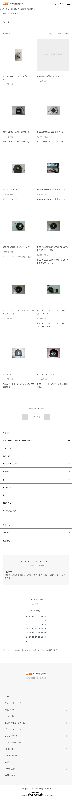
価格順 (58, 34)
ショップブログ (11, 736)
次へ (47, 417)
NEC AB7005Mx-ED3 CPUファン (50, 132)
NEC (18, 13)
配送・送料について (13, 703)
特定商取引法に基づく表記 (15, 723)
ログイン (8, 762)
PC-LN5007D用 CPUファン (48, 76)
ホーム (4, 13)
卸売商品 (6, 533)
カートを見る (10, 769)
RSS (7, 749)
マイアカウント (11, 756)
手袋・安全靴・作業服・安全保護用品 (18, 441)
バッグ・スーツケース (11, 448)
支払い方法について (13, 716)
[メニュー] (68, 4)
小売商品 (6, 541)
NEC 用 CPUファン (11, 374)
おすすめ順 (48, 34)
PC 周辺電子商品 (9, 511)
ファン (12, 13)
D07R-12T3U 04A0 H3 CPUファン (16, 132)
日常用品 (6, 472)
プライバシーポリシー (14, 729)
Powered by (36, 794)
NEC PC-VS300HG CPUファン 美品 (17, 247)
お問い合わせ (10, 775)
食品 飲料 (7, 456)
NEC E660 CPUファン (12, 189)
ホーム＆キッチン (10, 464)
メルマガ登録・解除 (13, 742)
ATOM (12, 749)
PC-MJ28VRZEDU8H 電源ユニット (51, 189)
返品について (10, 710)
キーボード (7, 487)
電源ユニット (8, 503)
